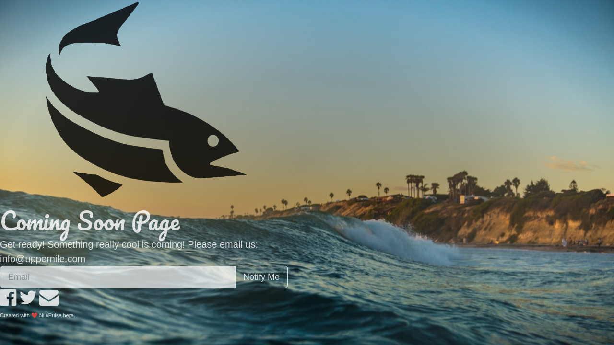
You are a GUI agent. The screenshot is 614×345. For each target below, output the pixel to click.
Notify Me (261, 277)
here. (69, 315)
